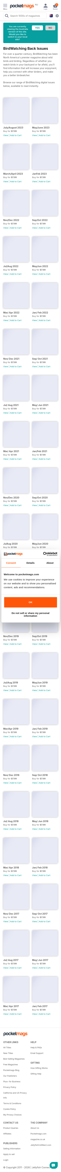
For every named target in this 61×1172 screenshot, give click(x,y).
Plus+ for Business (11, 1081)
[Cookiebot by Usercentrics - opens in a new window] (43, 554)
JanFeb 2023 (39, 173)
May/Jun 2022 (40, 266)
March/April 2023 (13, 173)
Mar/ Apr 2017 (11, 1006)
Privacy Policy (9, 1087)
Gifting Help (36, 1074)
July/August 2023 (13, 127)
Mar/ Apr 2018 (11, 867)
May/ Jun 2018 (40, 821)
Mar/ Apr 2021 (11, 451)
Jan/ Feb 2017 (40, 1006)
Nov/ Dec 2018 (11, 775)
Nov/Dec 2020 (11, 497)
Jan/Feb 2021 (39, 451)
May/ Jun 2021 (40, 405)
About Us (35, 1128)
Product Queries (10, 1128)
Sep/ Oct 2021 (40, 358)
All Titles (7, 1047)
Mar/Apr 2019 (10, 728)
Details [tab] (31, 562)
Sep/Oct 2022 (40, 220)
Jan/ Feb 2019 (40, 728)
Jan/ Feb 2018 (40, 867)
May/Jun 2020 (40, 543)
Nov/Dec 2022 (11, 220)
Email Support (37, 1053)
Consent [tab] (11, 562)
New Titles (8, 1053)
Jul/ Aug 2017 (10, 960)
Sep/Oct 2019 (39, 636)
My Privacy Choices (12, 1115)
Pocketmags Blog (11, 1070)
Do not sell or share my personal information (30, 614)
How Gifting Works (39, 1068)
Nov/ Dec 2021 (11, 358)
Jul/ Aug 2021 (11, 405)
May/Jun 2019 (40, 682)
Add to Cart (15, 135)
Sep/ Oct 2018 (40, 775)
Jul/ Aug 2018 (11, 821)
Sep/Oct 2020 (40, 497)
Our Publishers (10, 1076)
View (5, 135)
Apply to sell (9, 1154)
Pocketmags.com (39, 1133)
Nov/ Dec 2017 (11, 913)
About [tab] (50, 562)
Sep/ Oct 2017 (40, 913)
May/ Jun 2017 (40, 960)
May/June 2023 (41, 127)
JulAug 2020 (10, 543)
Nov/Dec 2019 (11, 636)
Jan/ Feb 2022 (40, 312)
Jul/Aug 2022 (10, 266)
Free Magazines (10, 1064)
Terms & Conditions (12, 1103)
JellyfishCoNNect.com (41, 1145)
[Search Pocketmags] (7, 16)
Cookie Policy (9, 1109)
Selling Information (11, 1148)
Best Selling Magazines (14, 1059)
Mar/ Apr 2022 (11, 312)
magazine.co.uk (38, 1139)
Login (5, 1160)
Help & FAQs (36, 1047)
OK (30, 602)
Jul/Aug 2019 (10, 682)
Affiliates (7, 1133)
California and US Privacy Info (15, 1095)
